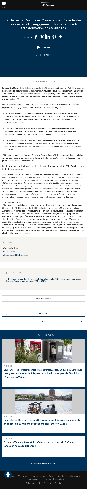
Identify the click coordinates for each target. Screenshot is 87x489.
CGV (51, 476)
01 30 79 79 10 (10, 251)
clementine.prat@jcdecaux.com (15, 255)
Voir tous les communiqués (44, 464)
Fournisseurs (32, 479)
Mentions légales (38, 476)
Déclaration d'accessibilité (53, 479)
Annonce (48, 298)
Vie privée (22, 476)
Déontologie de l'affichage (68, 476)
